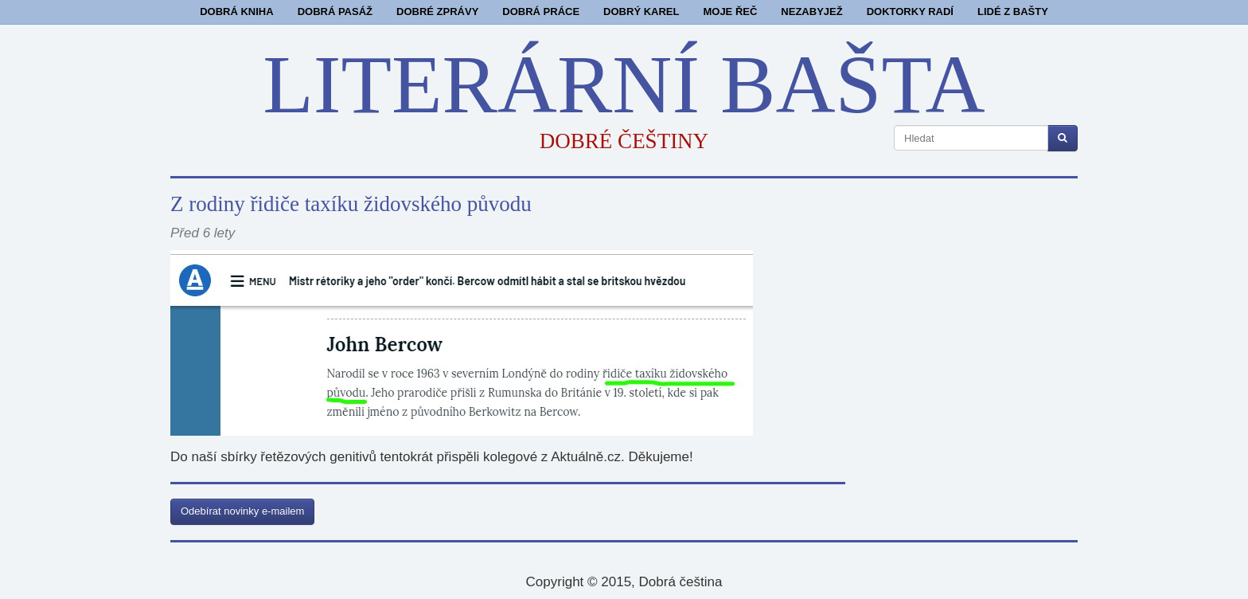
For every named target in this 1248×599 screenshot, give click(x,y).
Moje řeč (730, 12)
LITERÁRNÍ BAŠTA (624, 84)
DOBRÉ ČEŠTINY (624, 141)
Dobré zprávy (437, 12)
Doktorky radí (910, 12)
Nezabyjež (811, 12)
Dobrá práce (540, 12)
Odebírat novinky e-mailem (242, 511)
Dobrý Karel (641, 12)
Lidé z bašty (1012, 12)
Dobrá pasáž (335, 12)
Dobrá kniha (236, 12)
